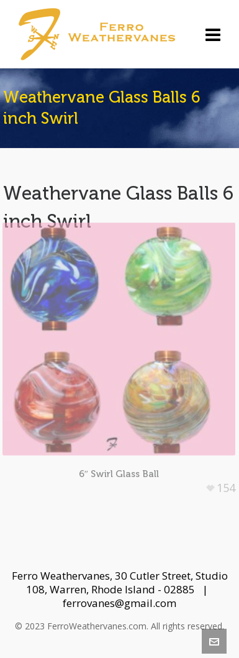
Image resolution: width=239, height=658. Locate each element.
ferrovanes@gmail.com (119, 603)
